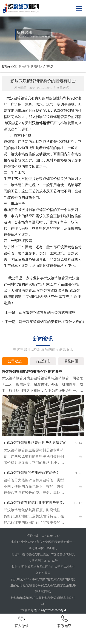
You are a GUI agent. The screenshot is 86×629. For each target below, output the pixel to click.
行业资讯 (43, 361)
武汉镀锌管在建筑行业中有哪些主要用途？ (40, 502)
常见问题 (71, 361)
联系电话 (64, 621)
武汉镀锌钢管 (39, 123)
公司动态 (48, 66)
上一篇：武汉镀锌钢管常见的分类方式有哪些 (40, 312)
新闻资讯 (36, 66)
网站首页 (24, 66)
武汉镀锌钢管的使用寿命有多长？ (32, 472)
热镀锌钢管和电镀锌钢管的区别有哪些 (32, 371)
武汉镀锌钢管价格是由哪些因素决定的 (36, 442)
